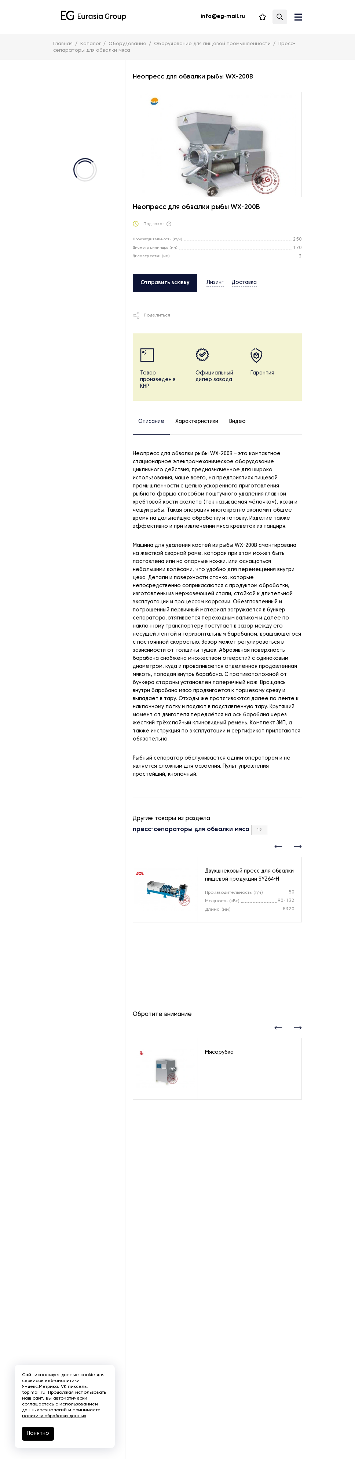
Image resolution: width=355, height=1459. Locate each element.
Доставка (244, 282)
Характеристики (196, 421)
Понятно (38, 1433)
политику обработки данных (54, 1416)
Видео (237, 421)
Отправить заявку (165, 283)
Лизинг (215, 282)
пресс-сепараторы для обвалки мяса (191, 829)
